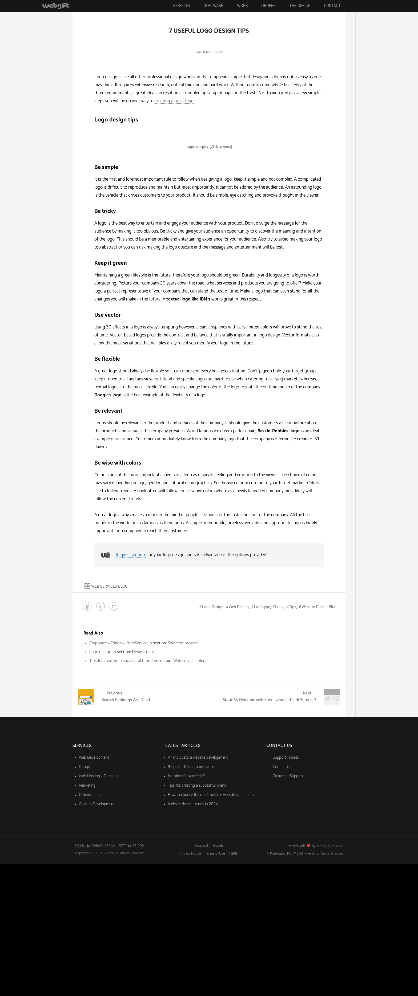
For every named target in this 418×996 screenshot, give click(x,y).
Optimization (89, 926)
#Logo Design (211, 739)
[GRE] (233, 985)
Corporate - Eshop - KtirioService (118, 775)
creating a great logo (174, 101)
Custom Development (97, 936)
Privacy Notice (190, 985)
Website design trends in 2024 (193, 936)
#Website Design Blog (317, 739)
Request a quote (131, 687)
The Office (300, 6)
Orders (268, 6)
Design (84, 898)
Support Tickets (286, 889)
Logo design (100, 784)
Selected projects (183, 775)
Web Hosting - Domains (98, 908)
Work (242, 6)
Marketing (87, 917)
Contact (332, 6)
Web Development (94, 889)
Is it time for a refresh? (186, 908)
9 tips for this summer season (192, 898)
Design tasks (143, 784)
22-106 (138, 977)
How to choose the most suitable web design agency (211, 926)
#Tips (291, 739)
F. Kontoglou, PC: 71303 (285, 985)
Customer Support (288, 908)
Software (213, 6)
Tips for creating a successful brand (121, 792)
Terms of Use (215, 985)
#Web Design (237, 739)
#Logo (278, 739)
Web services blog (189, 792)
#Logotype (260, 739)
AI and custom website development (198, 889)
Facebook (201, 977)
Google (218, 977)
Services (181, 6)
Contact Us (282, 898)
